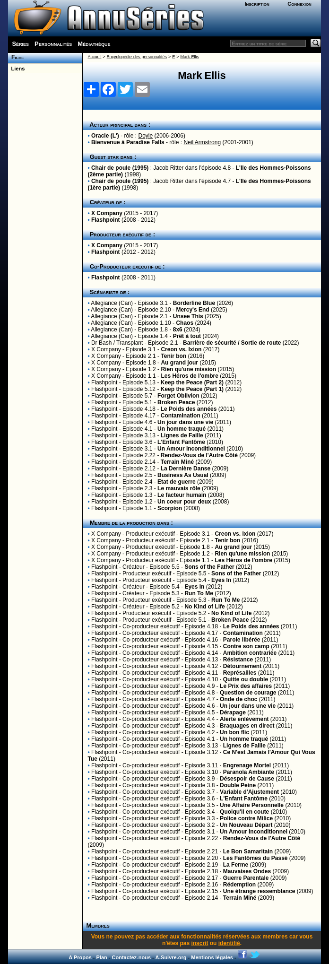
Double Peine (238, 785)
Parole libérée (241, 639)
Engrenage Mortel (247, 765)
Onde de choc (238, 699)
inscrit (199, 943)
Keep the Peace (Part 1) (192, 389)
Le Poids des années (189, 409)
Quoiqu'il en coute (244, 811)
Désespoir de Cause (247, 778)
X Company (106, 213)
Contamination (180, 415)
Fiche (16, 57)
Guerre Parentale (246, 878)
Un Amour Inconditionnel (191, 448)
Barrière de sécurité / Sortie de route (232, 342)
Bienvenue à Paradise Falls (127, 142)
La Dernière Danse (185, 468)
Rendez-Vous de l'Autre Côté (199, 455)
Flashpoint (105, 220)
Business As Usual (182, 475)
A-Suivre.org (170, 957)
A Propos (80, 957)
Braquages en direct (247, 725)
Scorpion (169, 508)
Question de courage (248, 692)
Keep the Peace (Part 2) (192, 382)
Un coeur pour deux (184, 501)
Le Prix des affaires (246, 686)
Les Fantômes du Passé (255, 858)
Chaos (184, 323)
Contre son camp (246, 646)
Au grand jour (179, 362)
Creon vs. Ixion (181, 349)
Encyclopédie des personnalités (137, 56)
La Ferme (235, 864)
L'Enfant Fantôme (181, 442)
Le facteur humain (181, 495)
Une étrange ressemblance (259, 891)
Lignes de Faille (182, 435)
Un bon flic (234, 732)
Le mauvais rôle (178, 488)
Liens (16, 68)
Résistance (238, 659)
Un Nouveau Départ (246, 825)
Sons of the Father (209, 567)
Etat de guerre (176, 481)
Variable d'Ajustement (249, 792)
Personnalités (53, 43)
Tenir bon (173, 356)
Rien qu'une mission (188, 369)
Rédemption (239, 884)
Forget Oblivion (178, 395)
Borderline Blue (194, 303)
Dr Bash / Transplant (117, 342)
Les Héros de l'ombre (189, 376)
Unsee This (188, 316)
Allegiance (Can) (112, 303)
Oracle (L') (105, 135)
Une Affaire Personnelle (252, 805)
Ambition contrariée (250, 653)
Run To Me (198, 593)
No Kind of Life (204, 606)
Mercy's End (192, 309)
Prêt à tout (187, 336)
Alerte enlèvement (244, 719)
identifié (229, 943)
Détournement (242, 666)
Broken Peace (176, 402)
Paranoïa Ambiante (248, 772)
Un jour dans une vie (185, 422)
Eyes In (221, 580)
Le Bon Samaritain (248, 851)
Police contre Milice (246, 818)
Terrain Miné (177, 462)
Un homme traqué (181, 429)
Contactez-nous (131, 957)
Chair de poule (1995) (119, 168)
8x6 (177, 329)
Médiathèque (94, 43)
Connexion (299, 4)
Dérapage (233, 712)
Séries (20, 43)
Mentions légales (212, 957)
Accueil (94, 56)
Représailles (240, 672)
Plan (101, 957)
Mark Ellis (189, 56)
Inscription (256, 4)
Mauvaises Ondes (247, 871)
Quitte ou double (245, 679)
